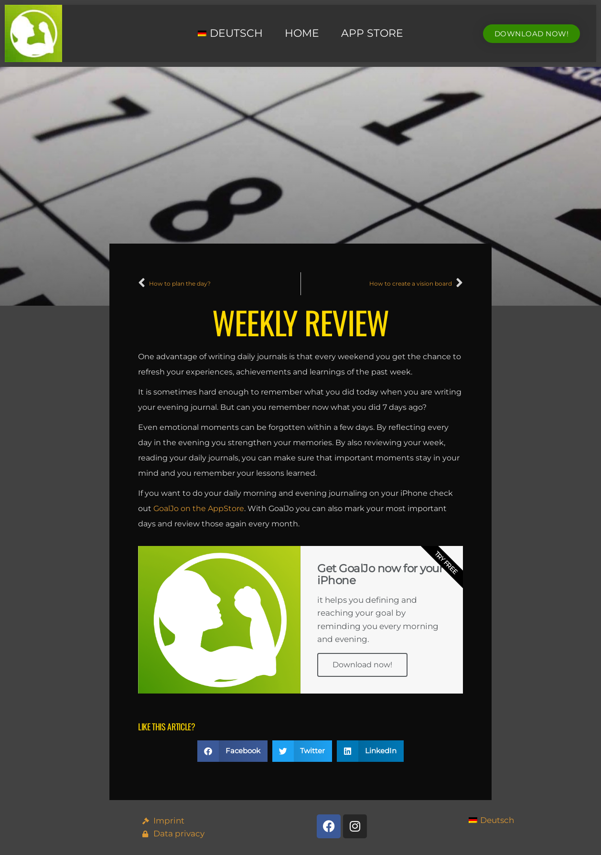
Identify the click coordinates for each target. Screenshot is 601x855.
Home (302, 33)
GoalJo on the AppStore (198, 508)
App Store (372, 33)
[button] (232, 751)
